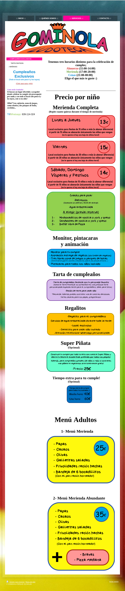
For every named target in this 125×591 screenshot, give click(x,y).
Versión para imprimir (15, 582)
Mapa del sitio (30, 582)
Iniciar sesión (114, 581)
